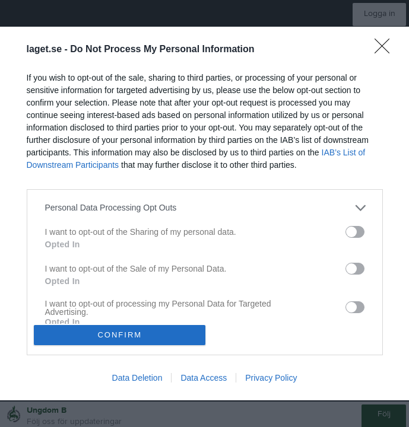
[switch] (354, 229)
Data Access (203, 380)
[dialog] (204, 213)
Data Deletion (137, 380)
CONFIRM (122, 334)
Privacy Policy (271, 380)
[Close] (386, 47)
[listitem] (204, 205)
